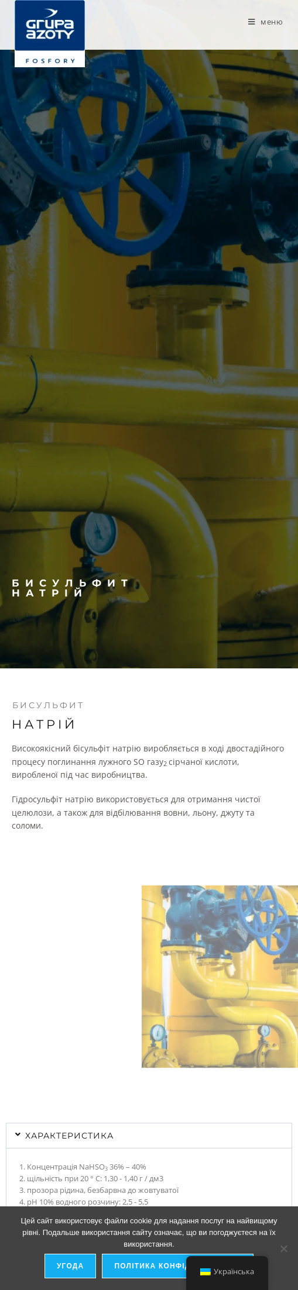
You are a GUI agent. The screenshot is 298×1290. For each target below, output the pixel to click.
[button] (149, 1135)
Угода (70, 1266)
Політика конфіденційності (177, 1266)
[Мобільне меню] (265, 21)
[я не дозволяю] (283, 1248)
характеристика (69, 1135)
